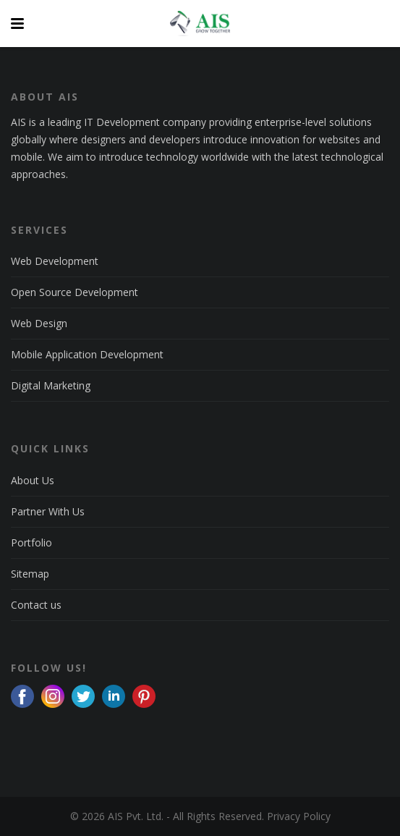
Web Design (39, 323)
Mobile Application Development (87, 354)
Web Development (54, 261)
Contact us (36, 605)
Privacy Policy (299, 816)
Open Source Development (74, 292)
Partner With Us (48, 511)
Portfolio (31, 542)
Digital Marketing (50, 385)
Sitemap (30, 573)
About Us (32, 480)
